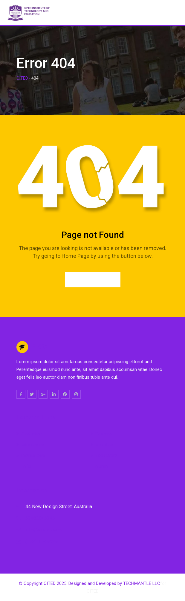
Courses (103, 434)
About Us (104, 444)
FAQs (26, 466)
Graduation (31, 434)
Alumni (101, 466)
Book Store (106, 455)
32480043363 (40, 518)
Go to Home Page (92, 279)
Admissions (32, 444)
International (33, 455)
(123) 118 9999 (41, 541)
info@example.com (45, 530)
